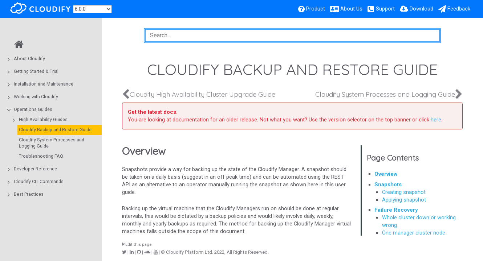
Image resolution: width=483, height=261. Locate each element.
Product (315, 8)
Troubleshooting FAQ (41, 156)
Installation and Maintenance (43, 84)
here (436, 119)
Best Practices (29, 194)
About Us (351, 8)
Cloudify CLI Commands (39, 181)
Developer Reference (35, 168)
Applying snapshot (404, 199)
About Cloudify (29, 58)
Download (421, 8)
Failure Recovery (396, 210)
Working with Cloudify (36, 96)
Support (385, 8)
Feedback (458, 8)
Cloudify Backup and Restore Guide (55, 129)
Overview (385, 174)
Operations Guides (33, 109)
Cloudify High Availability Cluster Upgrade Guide (202, 94)
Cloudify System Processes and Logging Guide (51, 143)
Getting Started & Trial (36, 71)
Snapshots (388, 184)
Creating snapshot (404, 192)
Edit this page (137, 244)
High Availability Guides (43, 119)
